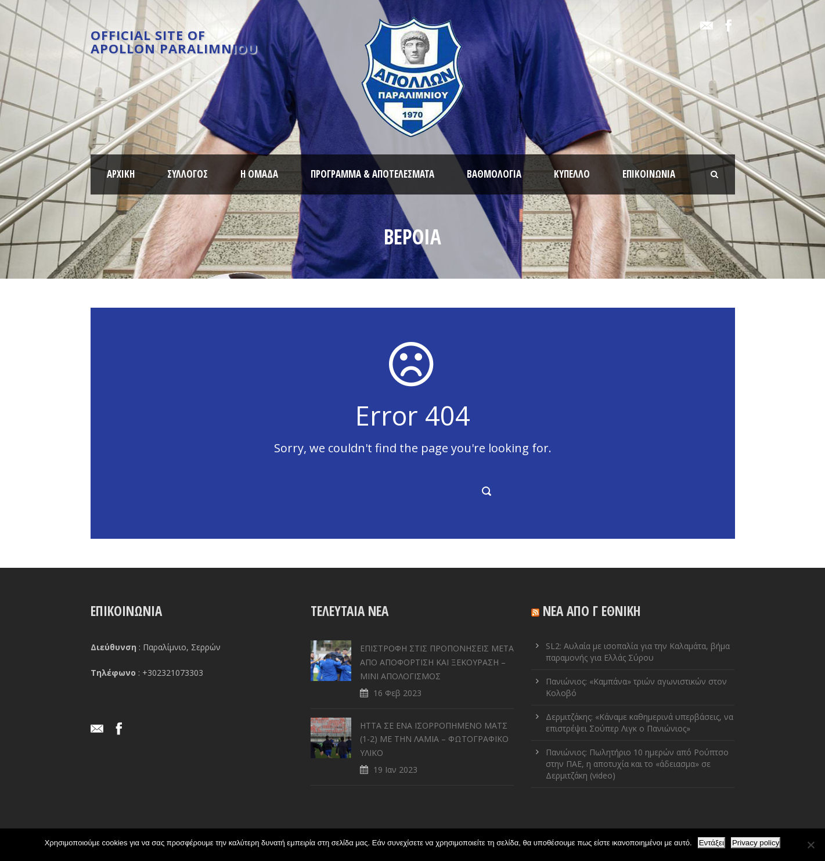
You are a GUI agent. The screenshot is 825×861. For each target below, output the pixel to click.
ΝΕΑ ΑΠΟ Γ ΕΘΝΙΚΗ (592, 610)
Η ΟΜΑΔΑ (259, 174)
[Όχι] (810, 845)
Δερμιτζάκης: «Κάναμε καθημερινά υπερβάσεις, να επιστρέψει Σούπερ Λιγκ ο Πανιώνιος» (639, 722)
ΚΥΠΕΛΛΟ (572, 174)
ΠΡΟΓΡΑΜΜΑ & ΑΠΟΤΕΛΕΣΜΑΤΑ (372, 174)
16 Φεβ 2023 (397, 692)
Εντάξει (711, 842)
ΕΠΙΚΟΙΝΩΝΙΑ (648, 174)
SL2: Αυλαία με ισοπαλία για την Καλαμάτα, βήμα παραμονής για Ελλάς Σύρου (638, 651)
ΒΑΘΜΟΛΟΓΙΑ (494, 174)
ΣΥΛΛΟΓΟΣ (187, 174)
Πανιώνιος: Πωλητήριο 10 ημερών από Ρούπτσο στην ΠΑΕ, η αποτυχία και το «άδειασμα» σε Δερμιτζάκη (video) (637, 764)
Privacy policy (755, 842)
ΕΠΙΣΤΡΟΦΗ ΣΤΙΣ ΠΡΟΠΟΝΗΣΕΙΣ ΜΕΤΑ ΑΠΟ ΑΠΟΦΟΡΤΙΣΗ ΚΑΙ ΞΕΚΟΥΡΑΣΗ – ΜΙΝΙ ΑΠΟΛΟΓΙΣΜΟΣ (437, 662)
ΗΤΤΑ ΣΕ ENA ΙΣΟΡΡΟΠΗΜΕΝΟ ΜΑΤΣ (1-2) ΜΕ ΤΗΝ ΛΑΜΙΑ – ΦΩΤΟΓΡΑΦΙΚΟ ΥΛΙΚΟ (434, 739)
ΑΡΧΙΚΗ (121, 174)
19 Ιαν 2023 (395, 769)
